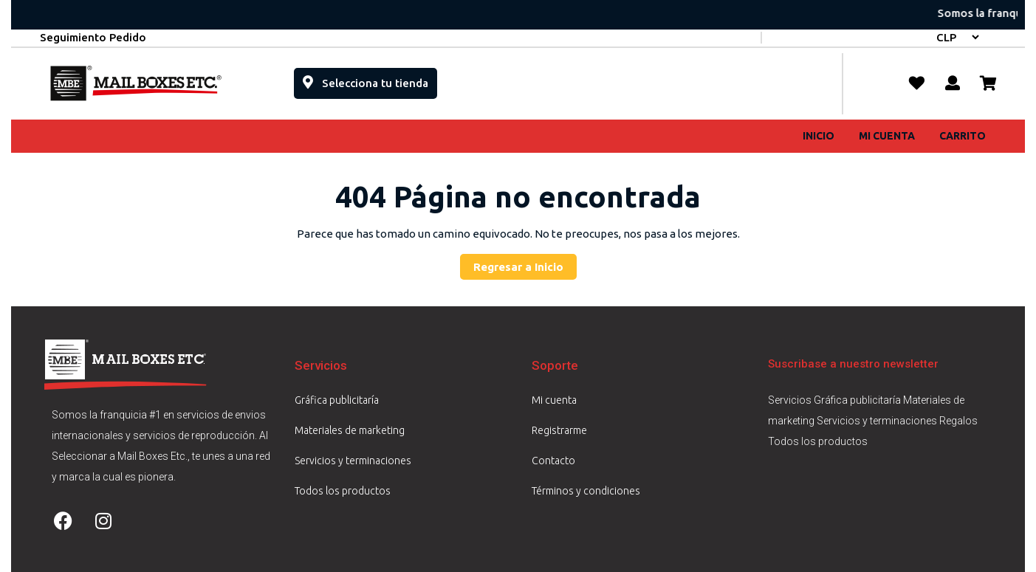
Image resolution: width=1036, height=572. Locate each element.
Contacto (553, 460)
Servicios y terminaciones (353, 460)
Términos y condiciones (586, 491)
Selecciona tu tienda (370, 78)
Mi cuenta (887, 136)
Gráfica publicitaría (337, 400)
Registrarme (559, 430)
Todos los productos (343, 491)
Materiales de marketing (350, 430)
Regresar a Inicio (525, 263)
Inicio (818, 136)
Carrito (962, 136)
